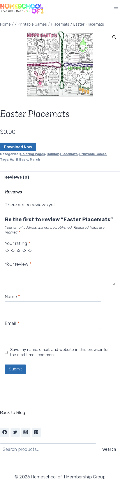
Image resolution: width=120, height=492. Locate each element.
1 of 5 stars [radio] (7, 250)
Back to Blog (12, 412)
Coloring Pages (32, 154)
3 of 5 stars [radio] (18, 250)
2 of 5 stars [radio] (13, 250)
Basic (23, 159)
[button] (114, 37)
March (35, 159)
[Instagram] (25, 432)
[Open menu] (116, 8)
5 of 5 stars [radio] (30, 250)
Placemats (69, 154)
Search (109, 449)
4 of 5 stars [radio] (24, 250)
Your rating (17, 243)
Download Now (18, 147)
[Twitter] (15, 432)
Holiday (53, 154)
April (14, 159)
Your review (18, 264)
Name (12, 296)
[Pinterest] (36, 432)
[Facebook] (4, 432)
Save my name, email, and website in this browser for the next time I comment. (59, 352)
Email (12, 323)
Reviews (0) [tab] (16, 177)
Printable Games (93, 154)
